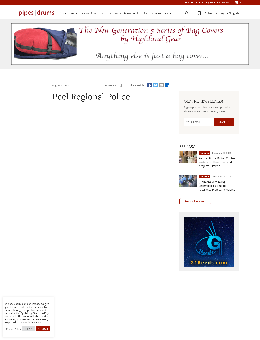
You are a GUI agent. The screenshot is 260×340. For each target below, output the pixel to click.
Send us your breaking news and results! (207, 2)
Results (72, 13)
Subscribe (211, 13)
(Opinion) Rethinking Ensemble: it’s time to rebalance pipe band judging (217, 185)
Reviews (84, 13)
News (62, 13)
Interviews (111, 13)
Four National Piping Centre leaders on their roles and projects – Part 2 (217, 162)
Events (148, 13)
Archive (137, 13)
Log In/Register (230, 13)
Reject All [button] (28, 328)
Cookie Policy (13, 328)
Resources (161, 13)
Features (97, 13)
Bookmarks (199, 13)
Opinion (125, 13)
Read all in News (195, 201)
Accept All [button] (43, 328)
